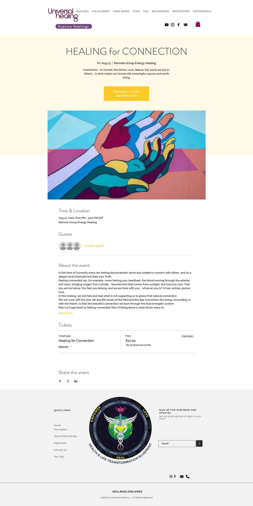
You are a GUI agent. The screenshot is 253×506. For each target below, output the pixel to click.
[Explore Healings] (74, 26)
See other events (126, 95)
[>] (199, 443)
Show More (66, 313)
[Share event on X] (68, 381)
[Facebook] (178, 24)
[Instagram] (172, 24)
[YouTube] (166, 24)
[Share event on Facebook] (60, 381)
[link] (197, 24)
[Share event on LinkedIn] (75, 381)
